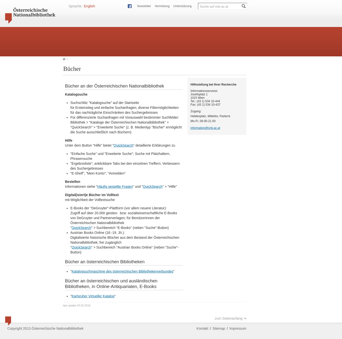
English (89, 6)
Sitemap (219, 328)
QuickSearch (123, 145)
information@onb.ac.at (205, 128)
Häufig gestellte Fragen (115, 186)
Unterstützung (182, 6)
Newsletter (144, 6)
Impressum (237, 328)
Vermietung (162, 6)
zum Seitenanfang (231, 318)
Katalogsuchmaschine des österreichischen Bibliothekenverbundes (122, 271)
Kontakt (202, 328)
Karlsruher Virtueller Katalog (93, 296)
